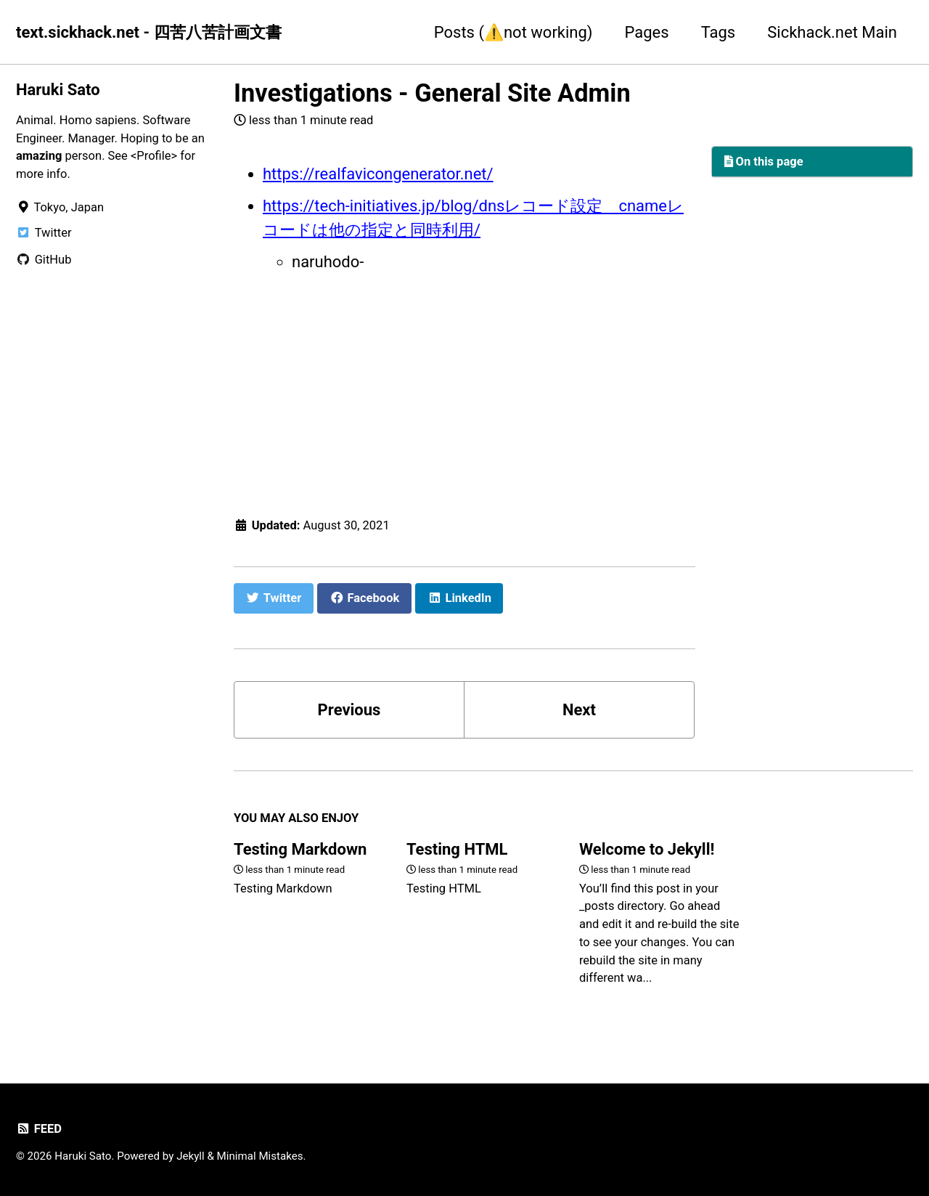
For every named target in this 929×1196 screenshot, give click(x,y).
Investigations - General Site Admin (432, 92)
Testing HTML (456, 849)
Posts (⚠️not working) (513, 32)
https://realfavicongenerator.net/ (378, 174)
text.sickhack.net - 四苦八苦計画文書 (149, 32)
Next (579, 710)
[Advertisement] (464, 391)
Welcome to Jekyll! (647, 849)
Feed (39, 1129)
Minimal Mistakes (260, 1156)
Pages (647, 32)
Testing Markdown (300, 849)
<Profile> (154, 156)
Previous (349, 710)
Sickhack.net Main (832, 32)
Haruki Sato (58, 90)
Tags (718, 32)
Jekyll (190, 1156)
